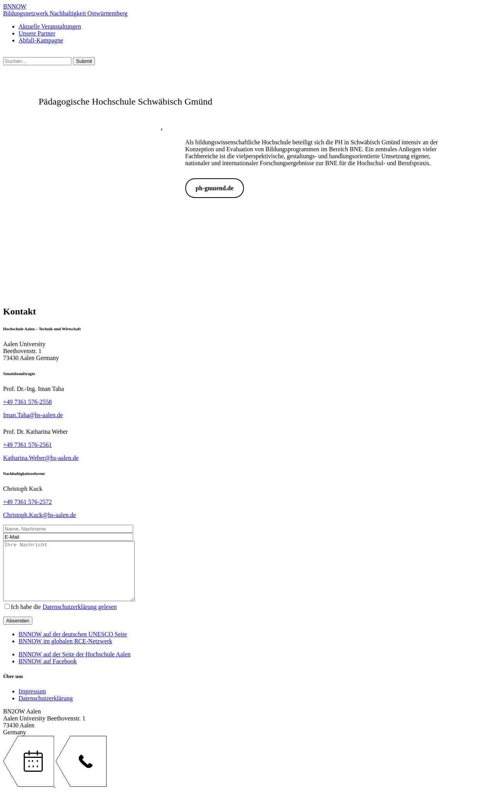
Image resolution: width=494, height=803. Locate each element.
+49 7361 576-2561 (27, 444)
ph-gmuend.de (214, 188)
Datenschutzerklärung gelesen (79, 618)
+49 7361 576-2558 (27, 402)
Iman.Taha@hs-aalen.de (33, 415)
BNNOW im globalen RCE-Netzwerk (65, 652)
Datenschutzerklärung (46, 710)
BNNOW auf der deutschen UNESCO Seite (73, 645)
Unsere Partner (37, 33)
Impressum (32, 703)
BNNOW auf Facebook (48, 672)
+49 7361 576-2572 (27, 502)
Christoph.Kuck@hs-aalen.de (39, 515)
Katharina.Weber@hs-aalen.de (41, 458)
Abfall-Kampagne (41, 40)
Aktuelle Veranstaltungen (50, 26)
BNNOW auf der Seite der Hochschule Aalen (74, 666)
